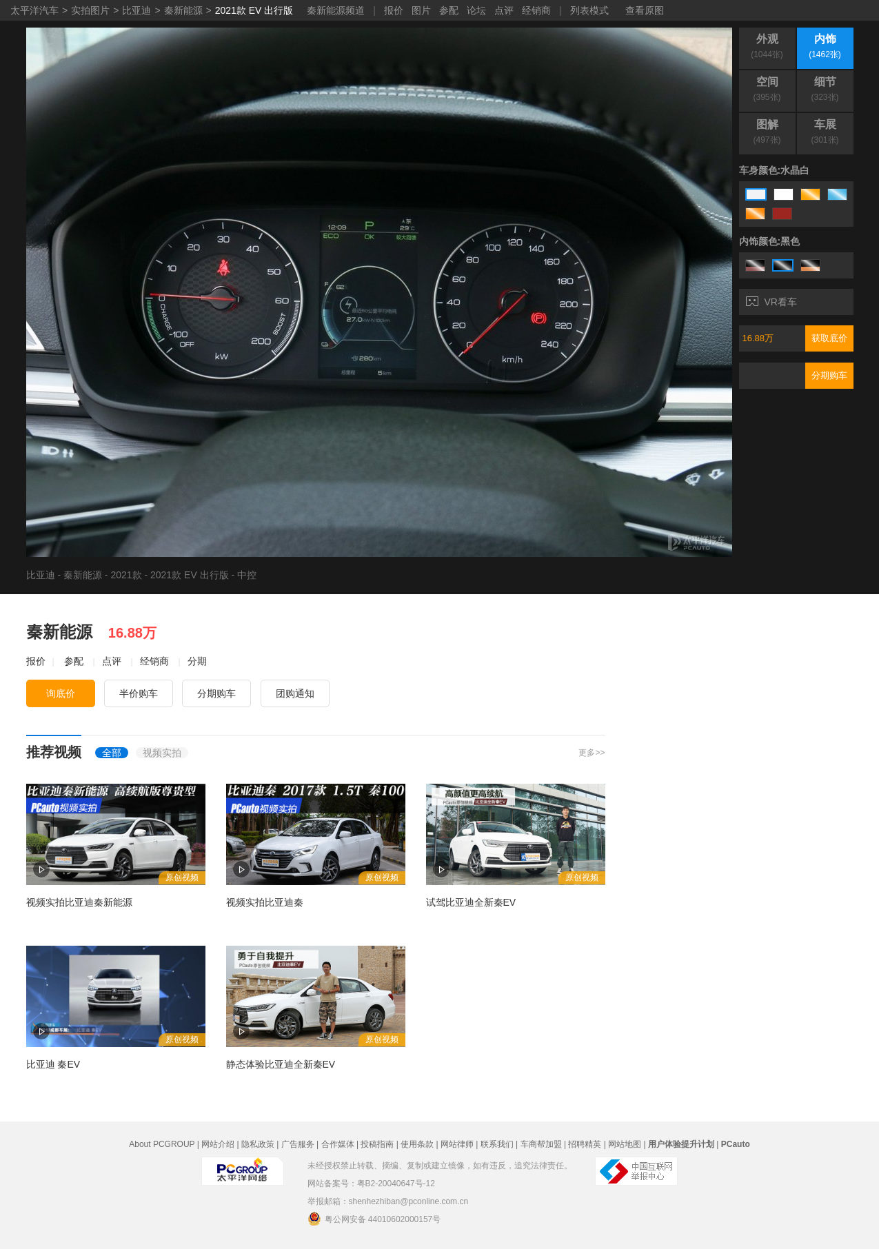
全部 (111, 752)
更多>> (591, 753)
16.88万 (758, 338)
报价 (393, 10)
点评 (504, 10)
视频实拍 (162, 752)
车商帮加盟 (541, 1144)
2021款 (125, 574)
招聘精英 (584, 1144)
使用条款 (417, 1144)
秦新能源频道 (336, 10)
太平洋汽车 (34, 10)
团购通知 (295, 693)
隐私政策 (257, 1144)
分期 (197, 661)
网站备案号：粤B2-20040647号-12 (371, 1183)
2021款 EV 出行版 (254, 10)
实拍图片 (90, 10)
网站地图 (624, 1144)
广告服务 (297, 1144)
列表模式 (589, 10)
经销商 (536, 10)
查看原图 (644, 10)
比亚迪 (136, 10)
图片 (421, 10)
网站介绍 (217, 1144)
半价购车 (138, 693)
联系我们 (497, 1144)
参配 (448, 10)
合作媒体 (337, 1144)
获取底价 (829, 338)
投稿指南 (377, 1144)
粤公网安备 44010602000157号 (374, 1219)
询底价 (60, 693)
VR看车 (771, 301)
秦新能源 (183, 10)
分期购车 (829, 375)
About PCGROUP (161, 1144)
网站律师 (457, 1144)
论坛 (476, 10)
